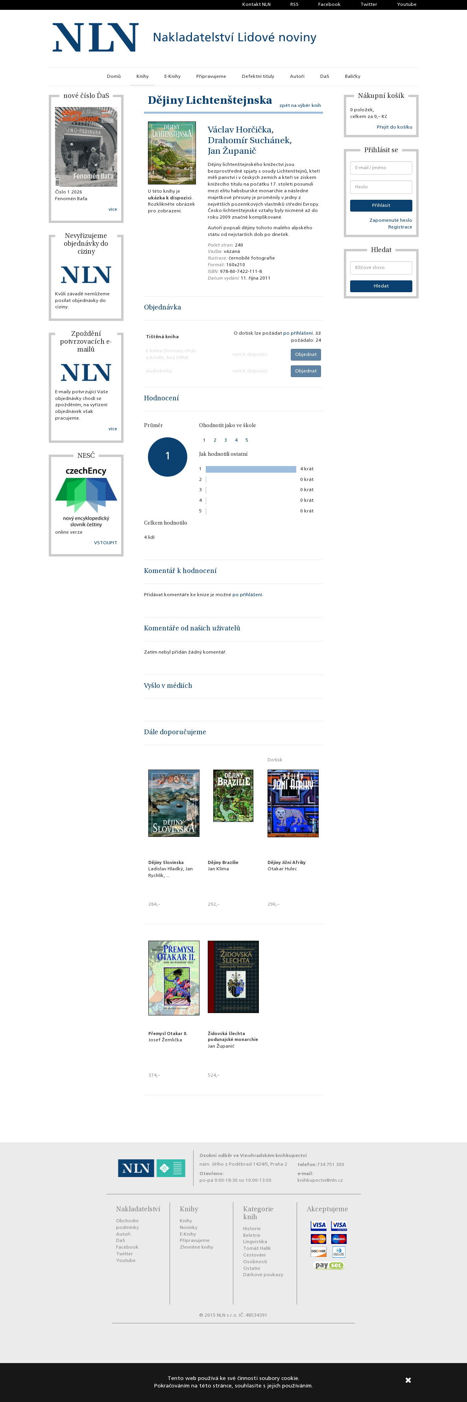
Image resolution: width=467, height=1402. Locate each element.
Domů (114, 77)
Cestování (254, 1255)
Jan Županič (232, 152)
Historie (252, 1229)
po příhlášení (298, 333)
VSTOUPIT (105, 543)
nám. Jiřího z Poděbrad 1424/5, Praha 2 (243, 1164)
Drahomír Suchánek (249, 141)
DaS (324, 77)
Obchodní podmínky (127, 1224)
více (113, 209)
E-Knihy (172, 77)
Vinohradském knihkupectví (273, 1155)
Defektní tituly (258, 77)
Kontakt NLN (256, 5)
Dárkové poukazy (263, 1275)
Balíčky (352, 77)
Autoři (297, 77)
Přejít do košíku (394, 127)
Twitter (368, 5)
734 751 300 (330, 1165)
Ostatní (251, 1269)
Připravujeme (211, 77)
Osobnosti (255, 1262)
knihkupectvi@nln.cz (320, 1180)
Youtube (407, 5)
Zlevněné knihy (196, 1247)
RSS (294, 5)
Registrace (400, 227)
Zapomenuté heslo (390, 220)
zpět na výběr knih (300, 106)
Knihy (143, 77)
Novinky (189, 1228)
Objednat (306, 355)
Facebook (329, 5)
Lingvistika (255, 1242)
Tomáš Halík (257, 1248)
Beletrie (251, 1236)
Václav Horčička (239, 130)
